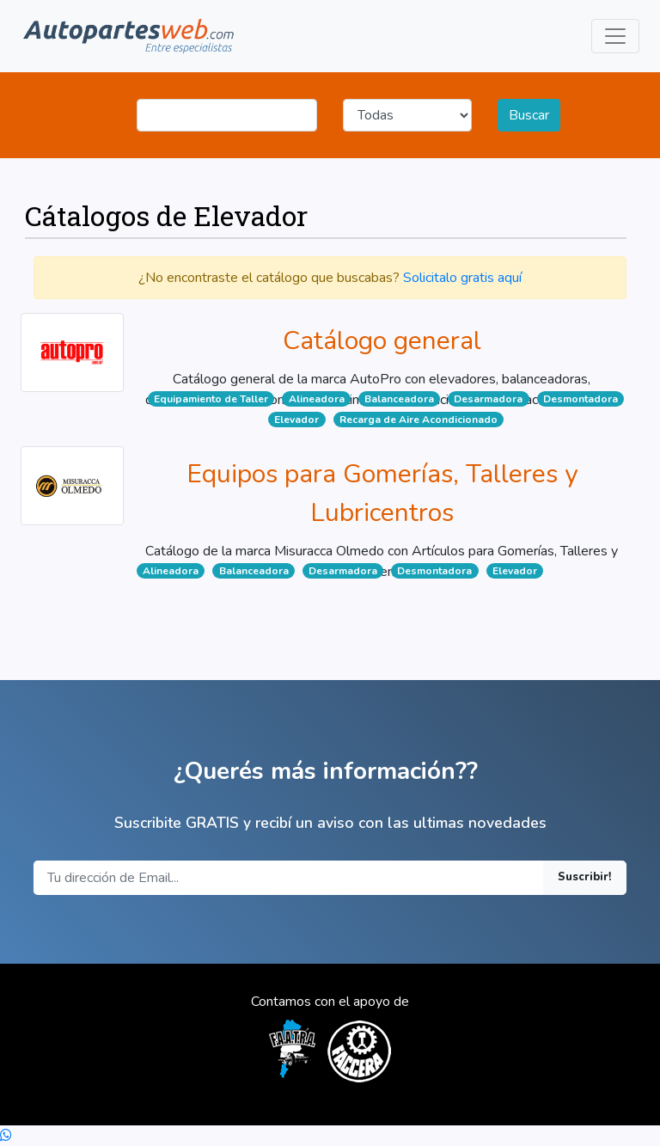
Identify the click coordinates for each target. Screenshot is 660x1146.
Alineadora (317, 399)
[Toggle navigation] (615, 36)
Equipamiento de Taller (211, 399)
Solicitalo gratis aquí (462, 277)
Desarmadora (488, 399)
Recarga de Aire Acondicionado (418, 419)
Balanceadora (399, 399)
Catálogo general (382, 341)
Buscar (529, 115)
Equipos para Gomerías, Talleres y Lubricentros (382, 493)
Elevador (296, 419)
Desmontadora (580, 399)
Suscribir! (585, 877)
